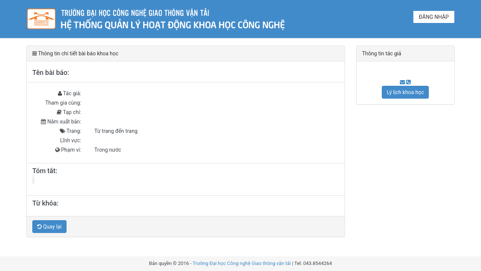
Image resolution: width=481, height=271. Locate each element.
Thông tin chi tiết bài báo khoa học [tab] (75, 53)
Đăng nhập (434, 17)
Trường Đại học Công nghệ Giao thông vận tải (242, 263)
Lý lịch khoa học (405, 92)
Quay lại (49, 227)
